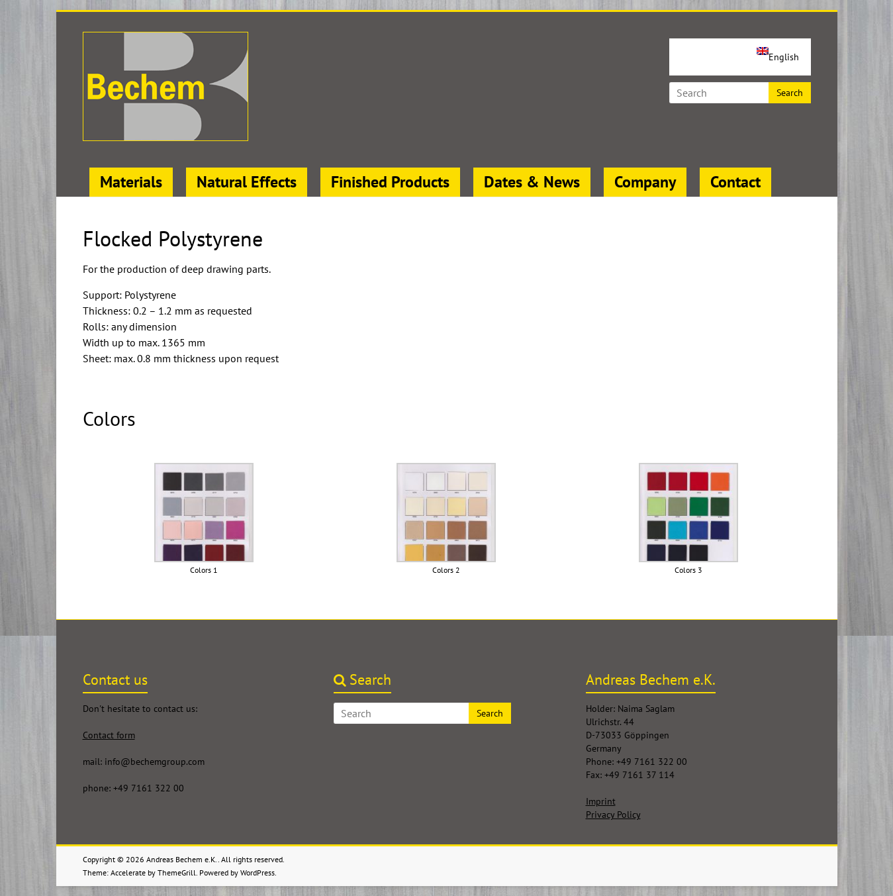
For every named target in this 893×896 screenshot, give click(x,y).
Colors (109, 418)
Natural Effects (247, 182)
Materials (131, 182)
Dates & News (532, 182)
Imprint (601, 801)
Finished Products (390, 182)
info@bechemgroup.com (155, 762)
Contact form (109, 735)
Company (645, 182)
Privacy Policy (613, 815)
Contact (735, 182)
